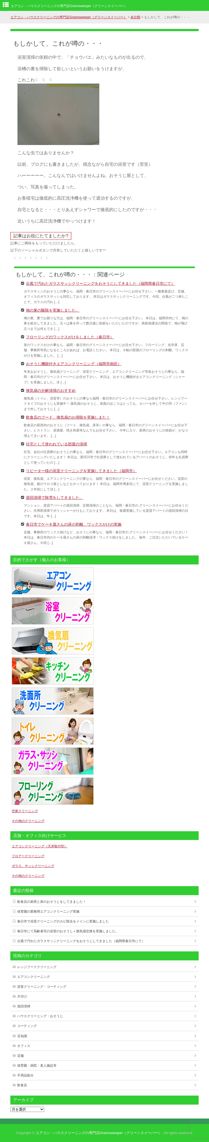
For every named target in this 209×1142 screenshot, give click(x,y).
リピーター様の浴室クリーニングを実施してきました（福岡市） (81, 470)
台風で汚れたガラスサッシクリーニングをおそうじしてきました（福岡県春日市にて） (100, 283)
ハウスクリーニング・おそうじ (40, 1016)
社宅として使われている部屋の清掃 (56, 444)
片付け (22, 996)
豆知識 (22, 1036)
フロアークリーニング (28, 856)
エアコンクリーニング (33, 977)
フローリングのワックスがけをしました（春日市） (70, 337)
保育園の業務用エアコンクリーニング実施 (48, 911)
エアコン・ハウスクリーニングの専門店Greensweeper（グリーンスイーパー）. (99, 1133)
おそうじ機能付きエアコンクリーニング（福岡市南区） (73, 363)
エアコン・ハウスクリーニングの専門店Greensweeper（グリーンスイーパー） (69, 6)
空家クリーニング (25, 811)
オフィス (23, 1046)
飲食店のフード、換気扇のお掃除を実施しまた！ (68, 417)
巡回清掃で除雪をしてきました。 (54, 497)
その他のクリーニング (28, 821)
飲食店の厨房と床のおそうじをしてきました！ (51, 902)
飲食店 (22, 1085)
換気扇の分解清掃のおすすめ (51, 390)
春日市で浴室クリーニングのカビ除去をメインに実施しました (63, 921)
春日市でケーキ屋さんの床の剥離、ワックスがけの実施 (73, 524)
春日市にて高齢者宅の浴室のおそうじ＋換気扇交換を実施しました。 (68, 931)
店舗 (20, 1056)
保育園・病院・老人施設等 (36, 1065)
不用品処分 (25, 1075)
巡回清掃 (23, 1006)
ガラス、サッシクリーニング (33, 866)
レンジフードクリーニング (36, 967)
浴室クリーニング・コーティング (41, 987)
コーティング (27, 1026)
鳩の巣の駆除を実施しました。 (52, 310)
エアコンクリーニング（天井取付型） (39, 846)
